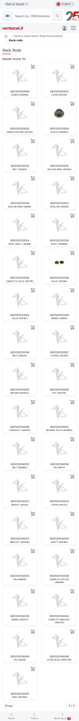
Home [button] (11, 716)
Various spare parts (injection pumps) (38, 36)
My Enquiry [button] (62, 716)
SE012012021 (59, 203)
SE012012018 (20, 203)
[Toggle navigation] (73, 28)
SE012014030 (59, 538)
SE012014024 (59, 501)
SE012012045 (59, 315)
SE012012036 (19, 277)
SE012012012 (20, 165)
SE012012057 (59, 352)
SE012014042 (59, 616)
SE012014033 (19, 575)
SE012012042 (19, 315)
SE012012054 (19, 352)
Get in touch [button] (15, 4)
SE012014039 (19, 616)
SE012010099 (19, 91)
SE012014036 (59, 575)
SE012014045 (19, 656)
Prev (9, 706)
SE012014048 (59, 656)
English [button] (63, 4)
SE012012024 (19, 240)
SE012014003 (19, 389)
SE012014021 (20, 501)
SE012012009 (59, 128)
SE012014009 (19, 426)
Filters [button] (34, 716)
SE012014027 (19, 538)
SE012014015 (20, 464)
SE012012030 (59, 240)
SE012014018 (59, 464)
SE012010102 (59, 91)
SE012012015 (59, 165)
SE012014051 (20, 693)
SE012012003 (19, 128)
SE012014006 (59, 389)
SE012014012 (59, 426)
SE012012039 (59, 277)
